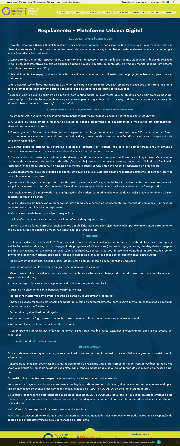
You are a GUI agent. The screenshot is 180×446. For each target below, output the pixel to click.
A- (174, 2)
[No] (177, 442)
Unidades (123, 12)
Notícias (93, 12)
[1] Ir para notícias (11, 2)
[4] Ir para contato (53, 2)
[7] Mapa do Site (142, 2)
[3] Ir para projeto (39, 2)
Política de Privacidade (76, 442)
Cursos (78, 12)
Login (168, 12)
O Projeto (108, 12)
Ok (159, 442)
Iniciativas (138, 12)
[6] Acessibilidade (127, 2)
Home (63, 12)
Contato (154, 12)
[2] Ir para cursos (25, 2)
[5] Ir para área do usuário (71, 2)
